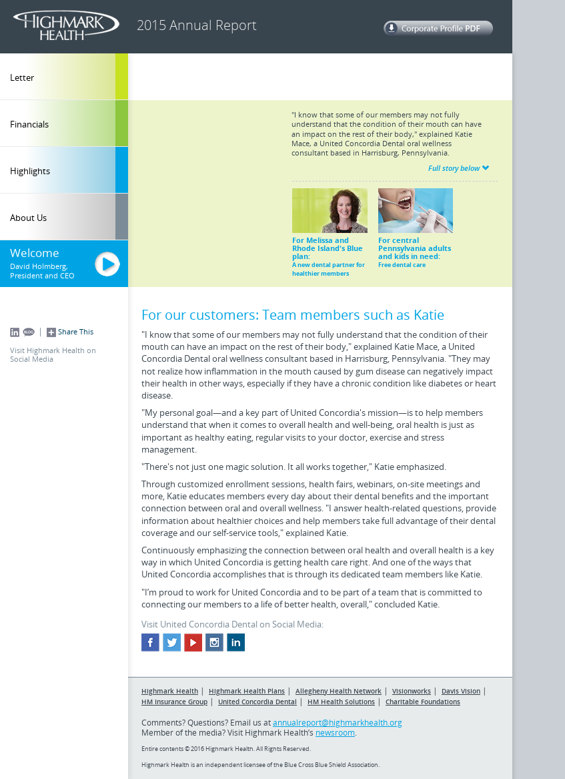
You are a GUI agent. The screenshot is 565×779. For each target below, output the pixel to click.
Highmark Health (169, 691)
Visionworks (411, 691)
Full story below (458, 168)
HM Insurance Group (174, 701)
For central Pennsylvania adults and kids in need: (415, 229)
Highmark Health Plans (247, 691)
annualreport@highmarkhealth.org (337, 722)
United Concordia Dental (257, 701)
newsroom (335, 732)
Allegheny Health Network (339, 691)
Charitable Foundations (423, 701)
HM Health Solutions (341, 701)
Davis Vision (461, 691)
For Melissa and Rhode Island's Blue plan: (329, 233)
